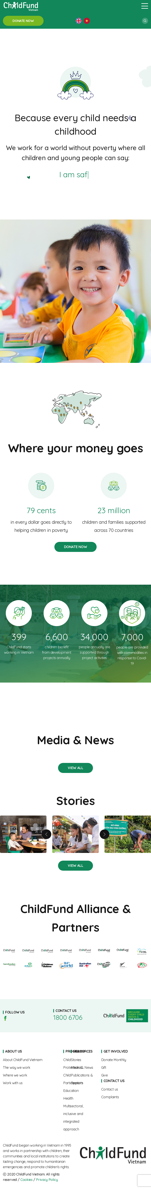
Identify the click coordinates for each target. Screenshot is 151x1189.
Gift (121, 1067)
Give (121, 1075)
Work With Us (30, 1083)
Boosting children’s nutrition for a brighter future (128, 834)
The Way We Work (30, 1067)
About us (30, 1060)
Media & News (83, 1067)
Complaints (121, 1097)
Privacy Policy (47, 1179)
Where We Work (30, 1075)
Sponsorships (121, 1060)
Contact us (121, 1089)
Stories (75, 768)
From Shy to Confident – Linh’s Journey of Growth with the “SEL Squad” (75, 834)
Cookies (26, 1179)
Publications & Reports (83, 1079)
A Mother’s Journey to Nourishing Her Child (23, 834)
